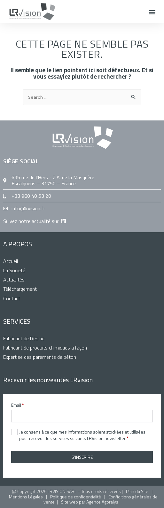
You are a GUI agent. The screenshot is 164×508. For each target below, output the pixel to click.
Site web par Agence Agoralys (89, 501)
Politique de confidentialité (75, 496)
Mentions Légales (26, 496)
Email (17, 405)
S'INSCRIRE (82, 457)
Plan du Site (137, 491)
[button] (152, 11)
